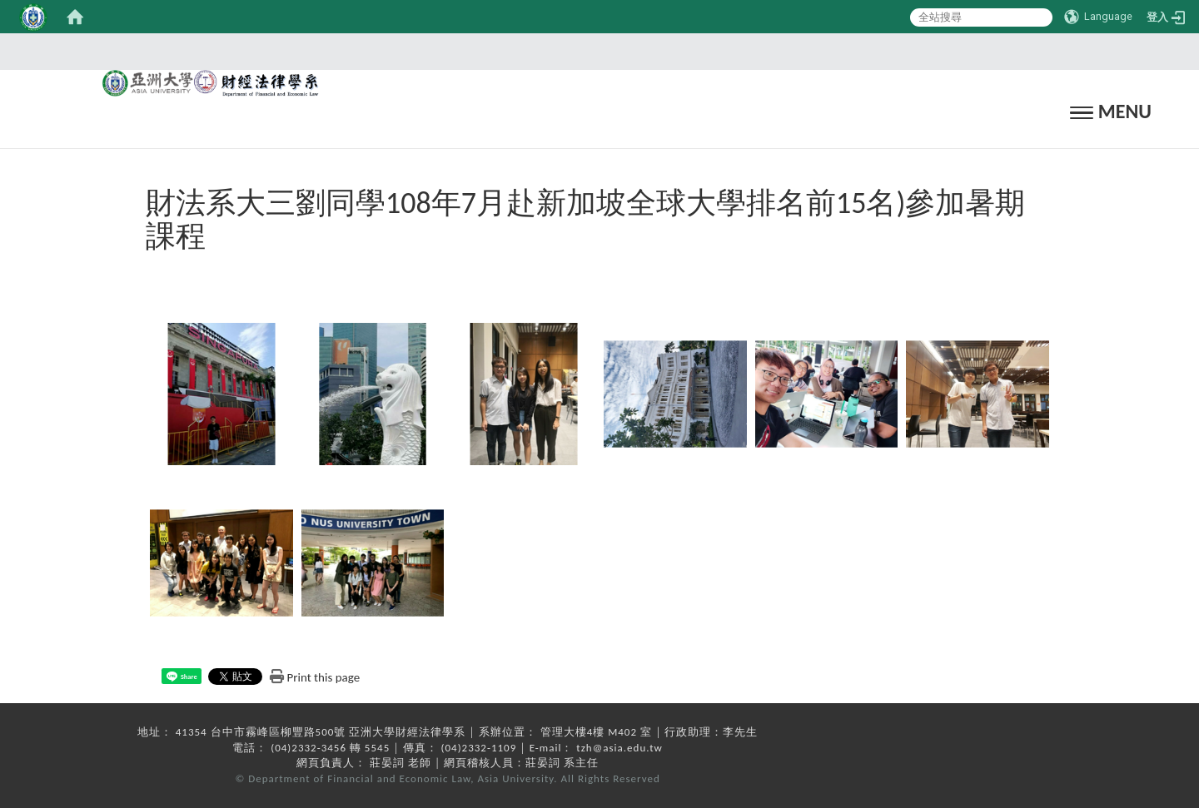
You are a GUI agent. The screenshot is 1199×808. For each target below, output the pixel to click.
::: (594, 51)
